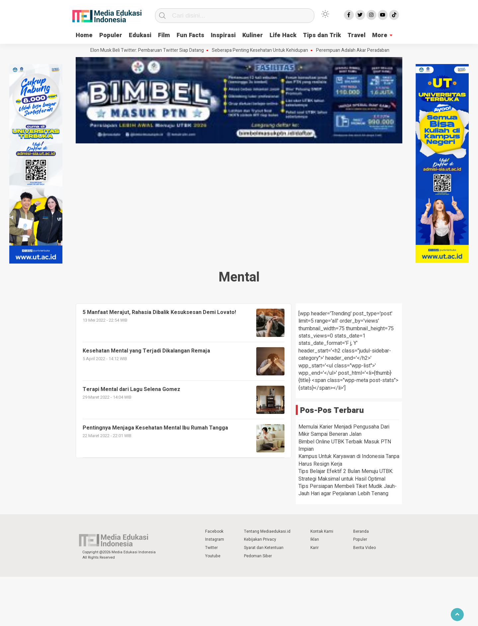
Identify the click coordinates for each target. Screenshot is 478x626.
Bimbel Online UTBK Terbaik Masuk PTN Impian (344, 445)
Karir (314, 548)
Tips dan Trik (322, 35)
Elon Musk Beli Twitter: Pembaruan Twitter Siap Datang (148, 50)
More (379, 35)
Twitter (211, 548)
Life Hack (283, 35)
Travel (356, 35)
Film (164, 35)
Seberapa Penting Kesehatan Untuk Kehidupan (261, 50)
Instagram (214, 539)
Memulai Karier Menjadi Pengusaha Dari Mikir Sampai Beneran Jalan (343, 430)
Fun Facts (190, 35)
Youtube (212, 556)
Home (84, 35)
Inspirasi (223, 35)
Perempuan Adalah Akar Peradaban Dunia (361, 50)
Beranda (361, 531)
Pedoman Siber (258, 556)
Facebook (214, 531)
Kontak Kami (321, 531)
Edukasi (140, 35)
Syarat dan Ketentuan (263, 548)
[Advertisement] (239, 195)
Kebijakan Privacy (260, 539)
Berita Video (364, 548)
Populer (110, 35)
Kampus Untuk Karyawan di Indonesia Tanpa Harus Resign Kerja (348, 460)
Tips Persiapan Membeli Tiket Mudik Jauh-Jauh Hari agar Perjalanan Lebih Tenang (347, 490)
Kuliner (252, 35)
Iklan (314, 539)
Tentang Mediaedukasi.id (267, 531)
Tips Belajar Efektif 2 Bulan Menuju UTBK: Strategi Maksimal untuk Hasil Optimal (345, 475)
